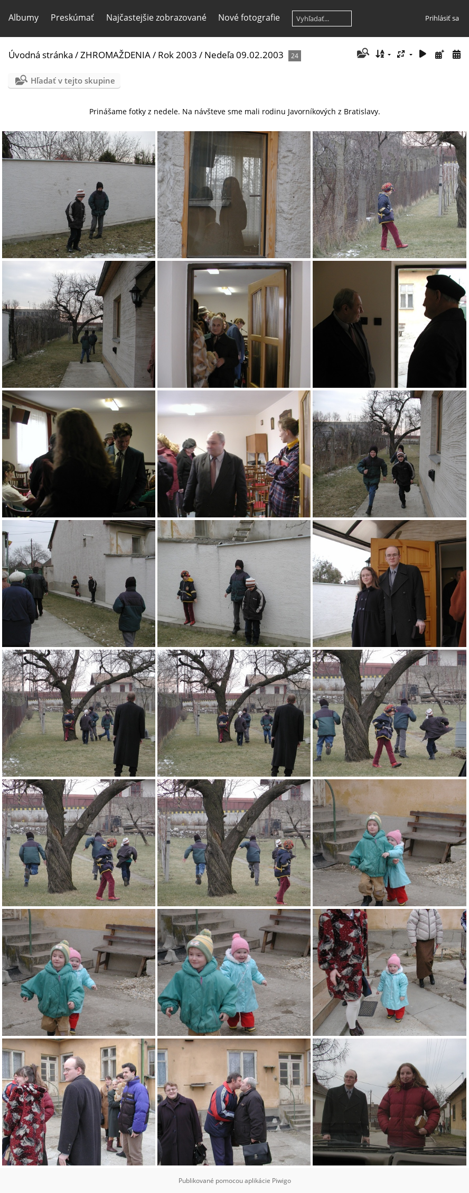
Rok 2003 (177, 55)
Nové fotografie (249, 17)
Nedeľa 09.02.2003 (244, 55)
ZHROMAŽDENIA (115, 55)
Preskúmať (72, 17)
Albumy (23, 17)
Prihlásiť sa (442, 18)
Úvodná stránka (40, 55)
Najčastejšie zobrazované (156, 17)
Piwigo (281, 1180)
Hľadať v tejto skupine (73, 80)
